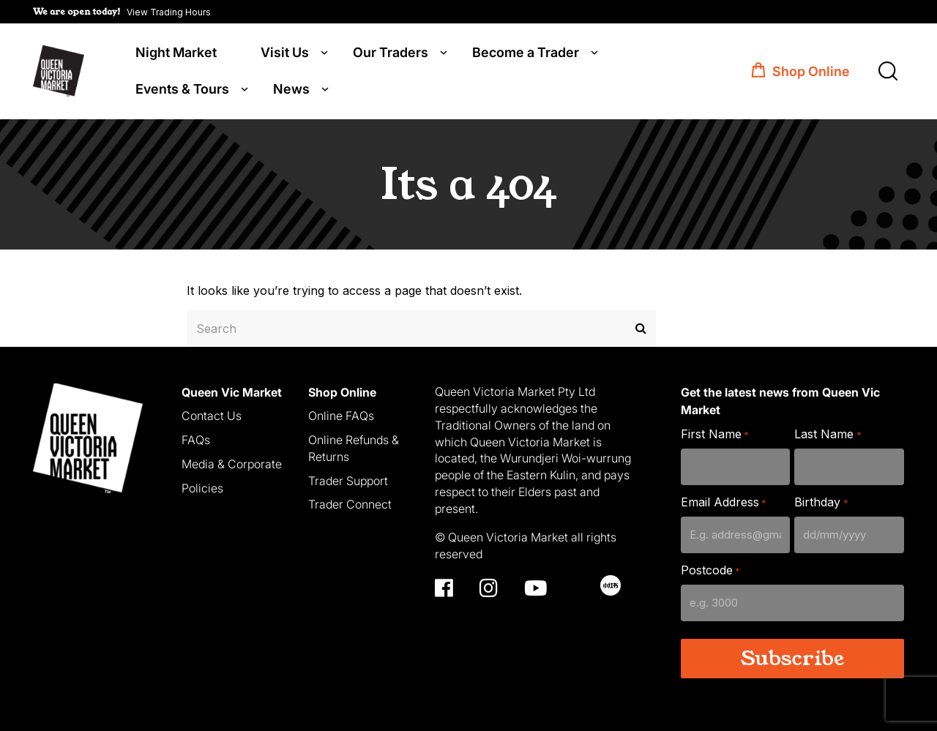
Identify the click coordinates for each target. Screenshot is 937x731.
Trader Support (348, 479)
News (291, 89)
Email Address (723, 501)
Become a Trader (525, 52)
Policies (202, 486)
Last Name (827, 433)
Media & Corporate (232, 463)
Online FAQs (341, 415)
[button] (122, 11)
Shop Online (811, 71)
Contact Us (212, 415)
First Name (715, 433)
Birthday (821, 501)
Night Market (176, 52)
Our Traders (390, 52)
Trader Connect (350, 503)
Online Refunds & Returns (353, 447)
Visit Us (285, 52)
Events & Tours (182, 89)
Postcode (710, 569)
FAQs (196, 439)
